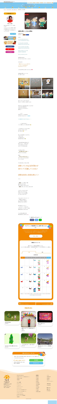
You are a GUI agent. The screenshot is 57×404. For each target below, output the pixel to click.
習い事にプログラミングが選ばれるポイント (23, 381)
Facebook (10, 46)
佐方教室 (37, 393)
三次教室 (37, 394)
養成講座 (18, 384)
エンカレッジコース (20, 397)
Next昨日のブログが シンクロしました (24, 304)
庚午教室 (37, 390)
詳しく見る (35, 236)
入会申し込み (36, 367)
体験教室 (36, 364)
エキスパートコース (20, 391)
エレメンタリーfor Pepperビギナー (22, 394)
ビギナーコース (19, 388)
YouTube (10, 49)
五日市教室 (37, 387)
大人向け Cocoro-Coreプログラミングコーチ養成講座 (20, 399)
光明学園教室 (38, 388)
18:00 (39, 290)
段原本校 (37, 381)
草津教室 (37, 384)
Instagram (10, 52)
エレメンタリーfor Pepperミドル (21, 395)
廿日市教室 (37, 391)
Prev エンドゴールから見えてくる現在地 (47, 304)
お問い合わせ (49, 388)
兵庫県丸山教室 (38, 396)
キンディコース (19, 392)
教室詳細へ (13, 33)
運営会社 (48, 384)
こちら (22, 362)
